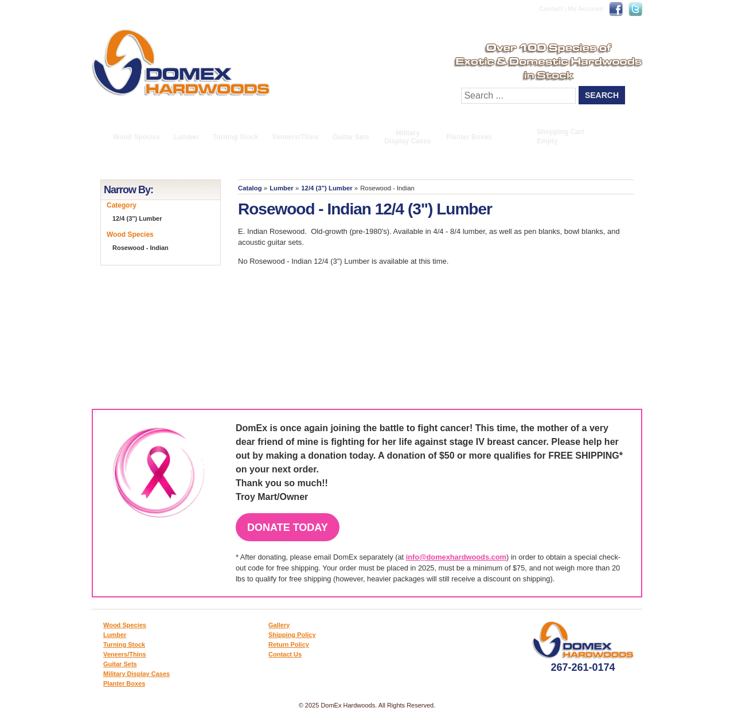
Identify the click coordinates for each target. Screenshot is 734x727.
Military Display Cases (407, 137)
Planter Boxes (469, 137)
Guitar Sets (351, 137)
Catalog (250, 188)
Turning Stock (236, 137)
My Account (585, 8)
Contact (551, 8)
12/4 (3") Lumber (326, 188)
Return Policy (288, 644)
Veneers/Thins (295, 137)
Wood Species (136, 137)
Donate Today (287, 527)
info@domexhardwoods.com (456, 557)
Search (602, 95)
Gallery (279, 625)
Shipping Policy (292, 634)
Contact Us (285, 654)
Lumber (186, 137)
